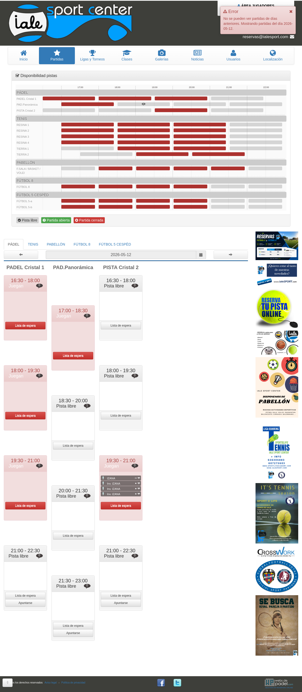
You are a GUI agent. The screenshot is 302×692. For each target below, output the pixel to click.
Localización (273, 55)
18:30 (144, 104)
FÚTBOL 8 (82, 244)
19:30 (181, 98)
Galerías (161, 55)
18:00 (125, 98)
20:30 (218, 154)
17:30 (106, 154)
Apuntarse (25, 603)
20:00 (200, 104)
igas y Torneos (93, 55)
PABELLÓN (56, 244)
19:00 (162, 154)
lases (127, 55)
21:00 (237, 98)
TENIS (33, 244)
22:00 (265, 168)
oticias (198, 55)
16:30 (69, 98)
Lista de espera (25, 325)
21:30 (256, 104)
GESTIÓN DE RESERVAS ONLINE (279, 683)
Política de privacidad (73, 682)
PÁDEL (13, 244)
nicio (23, 55)
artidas (57, 55)
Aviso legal (50, 682)
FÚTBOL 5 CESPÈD (115, 244)
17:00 (87, 104)
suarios (233, 55)
